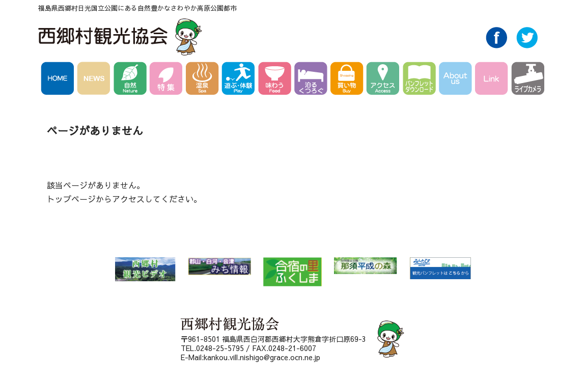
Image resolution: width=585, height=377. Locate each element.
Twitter (527, 45)
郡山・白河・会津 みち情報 (219, 266)
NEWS (95, 80)
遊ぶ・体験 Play (240, 80)
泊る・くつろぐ (312, 80)
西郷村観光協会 (121, 37)
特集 (168, 80)
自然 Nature (132, 80)
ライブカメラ (527, 80)
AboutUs (457, 80)
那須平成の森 (365, 265)
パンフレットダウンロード (421, 80)
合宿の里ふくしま (292, 271)
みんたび (440, 268)
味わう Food (276, 80)
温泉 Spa (204, 80)
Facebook (496, 45)
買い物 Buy (348, 80)
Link (493, 80)
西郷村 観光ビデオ (145, 269)
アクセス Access (385, 80)
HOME (59, 80)
